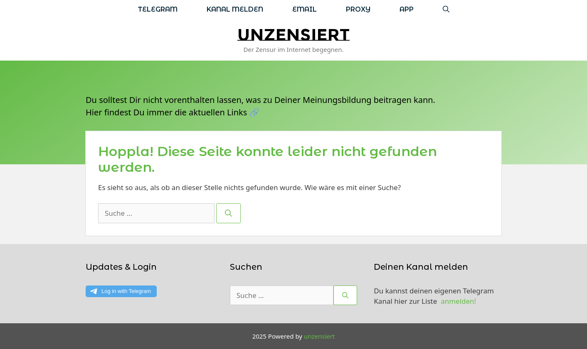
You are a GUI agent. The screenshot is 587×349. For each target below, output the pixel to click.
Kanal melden (235, 9)
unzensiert (293, 34)
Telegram (158, 9)
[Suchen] (228, 213)
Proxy (358, 9)
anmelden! (458, 301)
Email (304, 9)
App (407, 9)
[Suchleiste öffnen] (446, 9)
